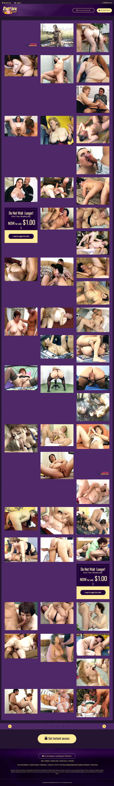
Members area (108, 3)
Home (42, 761)
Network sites (7, 3)
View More (71, 761)
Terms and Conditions (22, 765)
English (18, 3)
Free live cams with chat (84, 11)
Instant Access (63, 761)
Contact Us (51, 765)
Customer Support (34, 765)
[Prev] (10, 726)
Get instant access (105, 11)
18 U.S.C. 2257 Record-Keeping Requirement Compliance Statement (72, 765)
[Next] (104, 726)
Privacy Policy (94, 765)
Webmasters (43, 765)
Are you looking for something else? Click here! (57, 756)
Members (47, 761)
